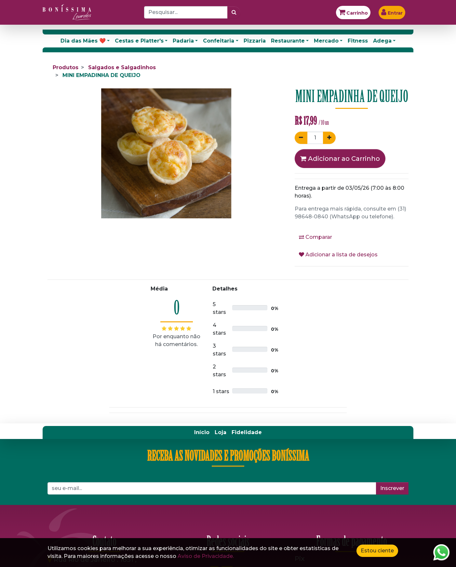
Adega (382, 41)
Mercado (326, 41)
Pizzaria (255, 41)
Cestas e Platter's (139, 41)
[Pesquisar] (234, 12)
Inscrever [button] (392, 488)
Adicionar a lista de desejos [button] (338, 254)
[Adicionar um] (329, 138)
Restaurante (288, 41)
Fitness (358, 41)
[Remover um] (301, 138)
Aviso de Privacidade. (206, 556)
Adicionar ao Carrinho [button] (340, 158)
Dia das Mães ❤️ (83, 41)
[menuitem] (202, 432)
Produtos (65, 67)
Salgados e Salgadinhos (122, 67)
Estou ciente (377, 551)
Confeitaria (218, 41)
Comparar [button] (315, 237)
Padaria (183, 41)
